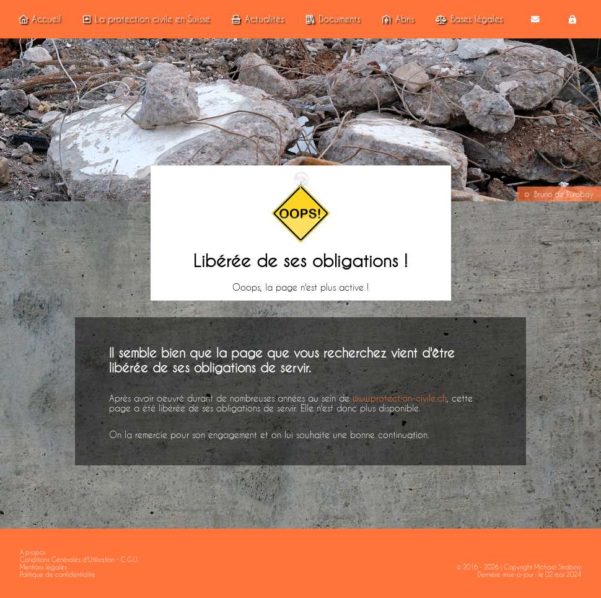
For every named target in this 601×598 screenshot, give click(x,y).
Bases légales (466, 19)
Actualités (255, 19)
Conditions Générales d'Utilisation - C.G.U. (79, 559)
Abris (396, 19)
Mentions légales (43, 567)
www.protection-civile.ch (400, 398)
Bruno (543, 194)
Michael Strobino (557, 567)
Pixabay (580, 194)
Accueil (37, 19)
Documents (331, 19)
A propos (33, 552)
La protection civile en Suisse (144, 19)
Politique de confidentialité (57, 574)
